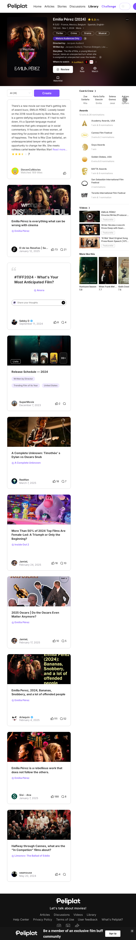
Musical (102, 33)
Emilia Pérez (20, 231)
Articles (49, 6)
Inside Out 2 (20, 544)
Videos (78, 914)
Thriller (59, 33)
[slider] (19, 154)
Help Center (21, 919)
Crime (74, 33)
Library (93, 6)
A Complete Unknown (26, 462)
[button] (127, 19)
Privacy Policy (42, 919)
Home (37, 6)
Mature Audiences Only (67, 38)
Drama (87, 33)
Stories (62, 6)
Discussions (77, 6)
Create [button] (46, 93)
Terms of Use (65, 919)
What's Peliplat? (112, 919)
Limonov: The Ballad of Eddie (31, 855)
